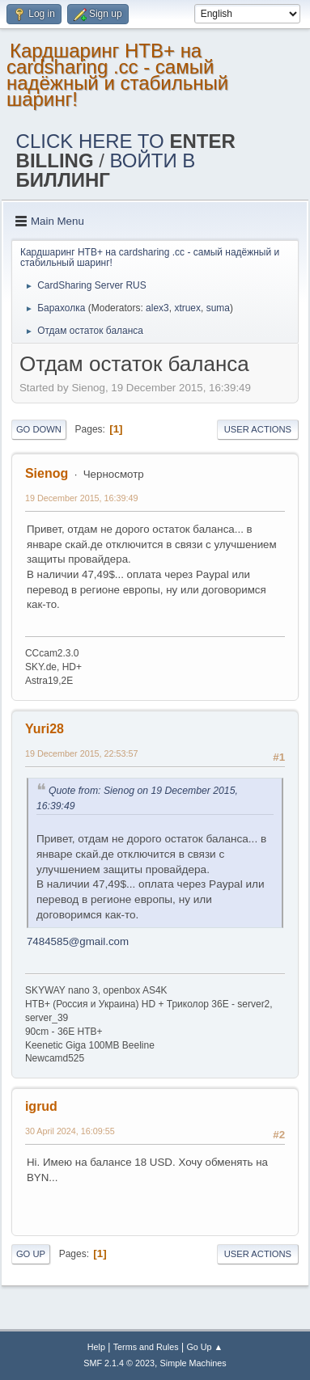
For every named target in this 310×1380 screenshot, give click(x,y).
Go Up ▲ (204, 1347)
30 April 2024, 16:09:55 (70, 1131)
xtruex (187, 308)
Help (96, 1347)
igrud (41, 1106)
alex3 (157, 308)
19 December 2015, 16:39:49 (81, 498)
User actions (257, 429)
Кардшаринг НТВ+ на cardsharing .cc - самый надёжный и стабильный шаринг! (117, 75)
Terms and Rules (146, 1347)
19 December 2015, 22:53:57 (81, 753)
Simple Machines (193, 1363)
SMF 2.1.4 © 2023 (119, 1363)
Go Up (30, 1254)
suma (218, 308)
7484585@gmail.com (78, 941)
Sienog (46, 473)
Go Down (39, 429)
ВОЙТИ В (106, 170)
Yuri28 (44, 729)
